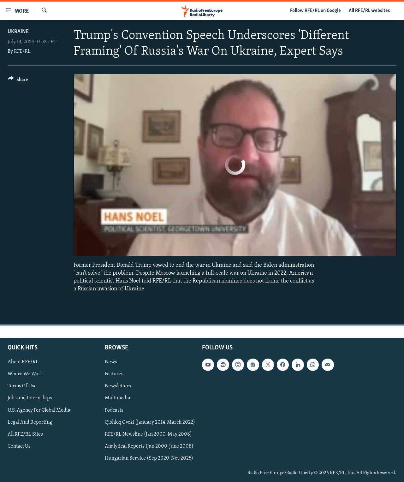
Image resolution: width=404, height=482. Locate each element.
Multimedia (117, 398)
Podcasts (114, 410)
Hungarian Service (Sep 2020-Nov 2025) (149, 458)
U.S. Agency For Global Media (39, 410)
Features (114, 374)
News (111, 362)
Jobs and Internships (30, 398)
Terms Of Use (22, 386)
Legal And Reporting (30, 422)
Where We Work (25, 374)
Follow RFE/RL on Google (315, 10)
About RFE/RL (23, 362)
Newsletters (118, 386)
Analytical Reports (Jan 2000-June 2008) (149, 446)
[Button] (18, 80)
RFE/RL (22, 51)
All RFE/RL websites (369, 10)
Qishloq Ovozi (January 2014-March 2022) (150, 422)
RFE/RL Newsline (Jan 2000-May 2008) (148, 434)
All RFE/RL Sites (25, 434)
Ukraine (18, 32)
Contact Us (19, 446)
